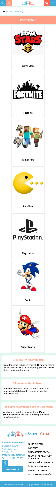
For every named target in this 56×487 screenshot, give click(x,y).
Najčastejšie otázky (39, 452)
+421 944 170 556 (14, 458)
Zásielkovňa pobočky (40, 474)
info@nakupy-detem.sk (13, 454)
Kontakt (33, 448)
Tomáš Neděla (48, 485)
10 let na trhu (36, 444)
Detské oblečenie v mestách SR (13, 485)
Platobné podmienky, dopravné (40, 457)
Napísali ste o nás (38, 470)
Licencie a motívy (14, 11)
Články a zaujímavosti (41, 466)
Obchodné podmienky (40, 462)
